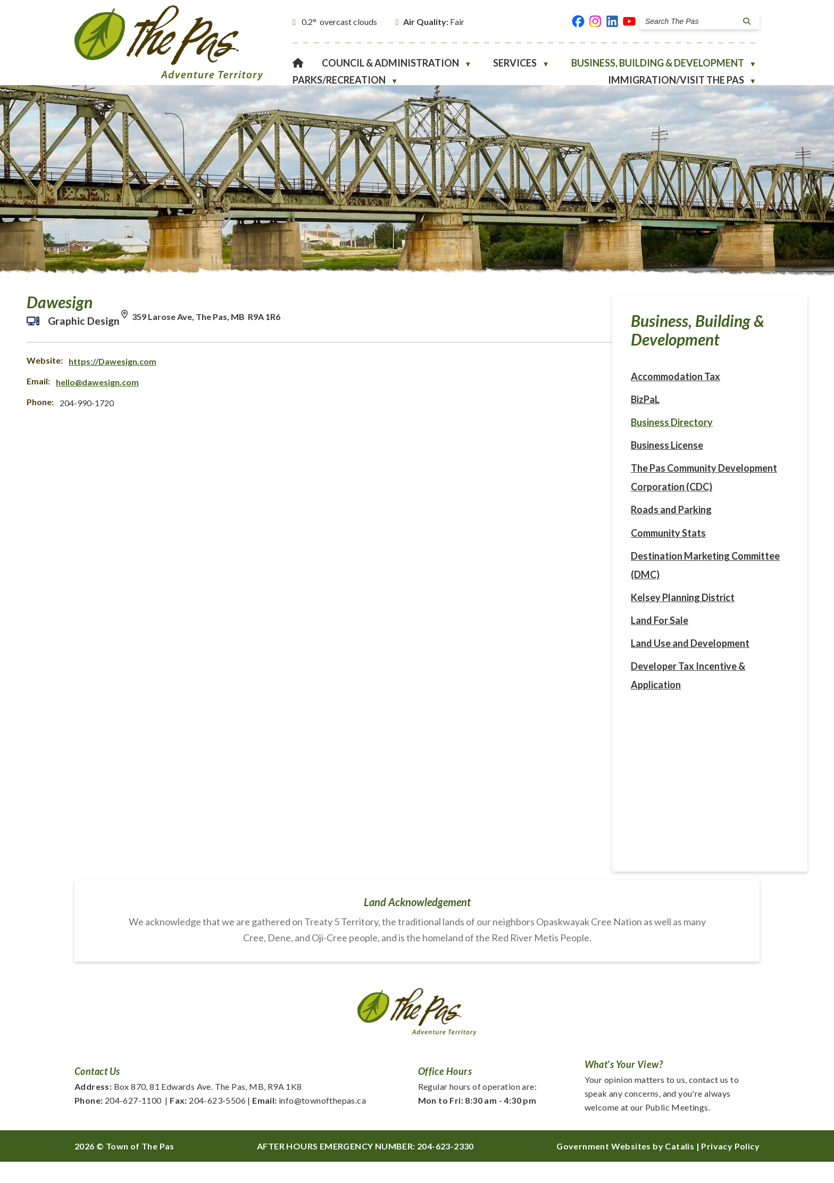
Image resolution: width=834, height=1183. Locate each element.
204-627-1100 (118, 1121)
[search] (691, 21)
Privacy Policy (730, 1167)
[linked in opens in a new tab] (612, 21)
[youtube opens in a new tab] (629, 21)
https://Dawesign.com (339, 372)
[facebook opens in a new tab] (578, 21)
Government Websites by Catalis (625, 1167)
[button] (745, 21)
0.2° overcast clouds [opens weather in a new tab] (339, 22)
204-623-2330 (445, 1167)
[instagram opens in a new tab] (595, 21)
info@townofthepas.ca (309, 1121)
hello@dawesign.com (324, 393)
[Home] (298, 62)
